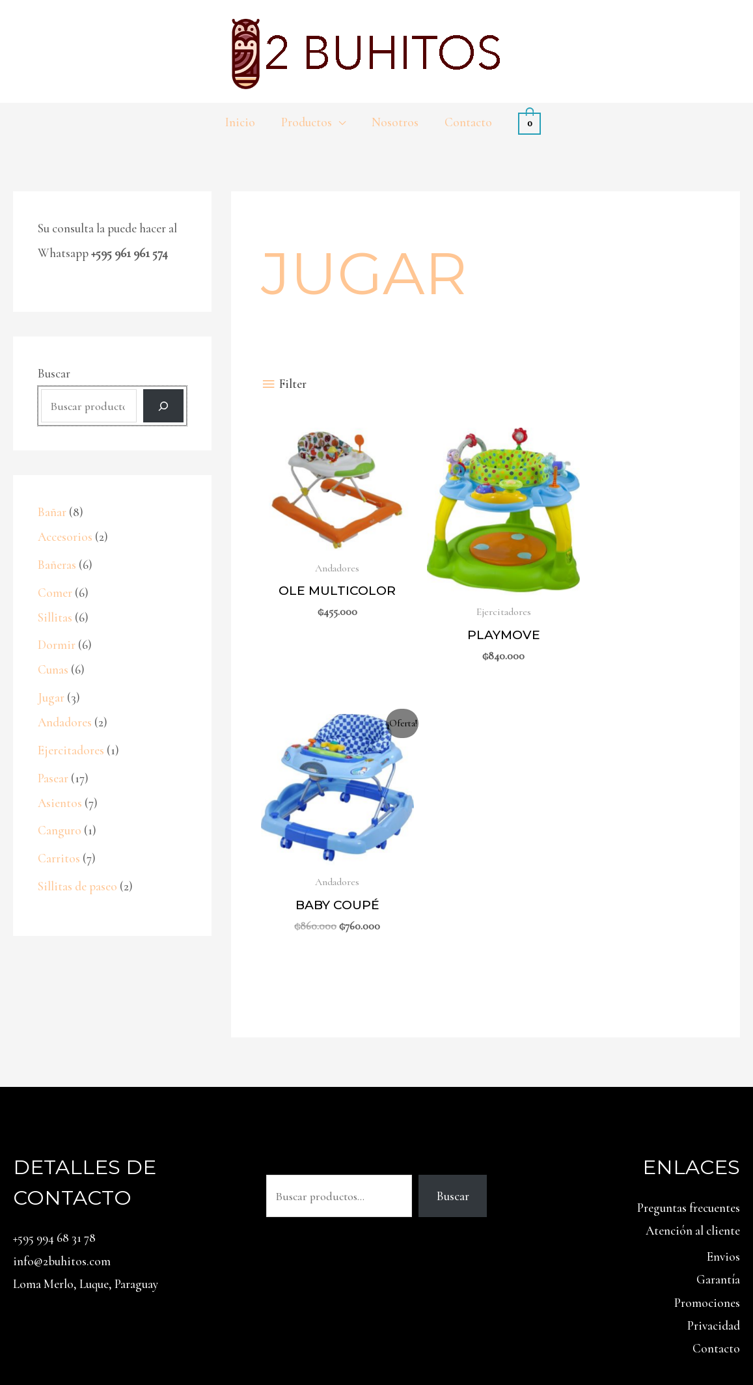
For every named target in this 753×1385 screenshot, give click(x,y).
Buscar (54, 373)
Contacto (716, 1229)
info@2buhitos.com (62, 1142)
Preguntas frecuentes (688, 1089)
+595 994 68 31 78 (54, 1119)
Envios (723, 1138)
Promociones (707, 1184)
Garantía (718, 1161)
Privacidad (713, 1207)
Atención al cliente (693, 1111)
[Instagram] (719, 1332)
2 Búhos (178, 1331)
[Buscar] (163, 406)
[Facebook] (748, 1332)
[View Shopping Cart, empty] (526, 122)
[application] (339, 122)
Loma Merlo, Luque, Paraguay (85, 1165)
